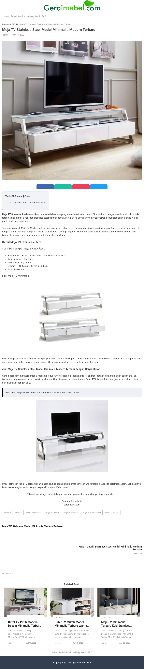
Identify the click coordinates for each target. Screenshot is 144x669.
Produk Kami (17, 16)
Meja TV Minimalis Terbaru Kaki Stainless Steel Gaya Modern (48, 392)
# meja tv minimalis (33, 513)
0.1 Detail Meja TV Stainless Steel (28, 202)
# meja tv (18, 513)
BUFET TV (13, 24)
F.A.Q (44, 16)
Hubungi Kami (33, 16)
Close (27, 196)
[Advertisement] (37, 551)
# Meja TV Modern (51, 513)
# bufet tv (7, 513)
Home (6, 16)
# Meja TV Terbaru (112, 513)
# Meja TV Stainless (70, 513)
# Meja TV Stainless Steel (91, 513)
